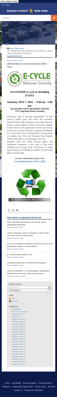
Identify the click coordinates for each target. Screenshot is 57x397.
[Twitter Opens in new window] (13, 210)
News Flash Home (17, 48)
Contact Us (18, 390)
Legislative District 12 (18, 346)
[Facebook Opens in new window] (9, 210)
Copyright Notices (45, 383)
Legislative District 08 (18, 336)
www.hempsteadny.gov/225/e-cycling (29, 161)
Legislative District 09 (18, 339)
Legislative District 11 (18, 344)
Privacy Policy (40, 387)
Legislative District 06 (18, 331)
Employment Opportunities (22, 387)
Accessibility (16, 383)
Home (7, 383)
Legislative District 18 (18, 361)
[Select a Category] (29, 290)
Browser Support (29, 383)
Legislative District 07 (18, 334)
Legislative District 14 (18, 351)
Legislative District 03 (18, 324)
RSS (13, 298)
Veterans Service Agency (20, 311)
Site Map (51, 387)
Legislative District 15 (18, 354)
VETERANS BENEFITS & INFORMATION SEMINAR (26, 263)
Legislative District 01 (18, 319)
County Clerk (16, 316)
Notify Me (15, 301)
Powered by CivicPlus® (33, 390)
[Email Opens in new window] (17, 210)
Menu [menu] (8, 5)
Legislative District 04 (18, 326)
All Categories (16, 309)
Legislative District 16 (18, 356)
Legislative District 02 (18, 321)
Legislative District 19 (18, 364)
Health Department (18, 314)
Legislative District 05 (18, 329)
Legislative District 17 (18, 359)
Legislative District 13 (18, 349)
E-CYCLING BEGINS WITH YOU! (19, 255)
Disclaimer (6, 387)
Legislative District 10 (18, 341)
